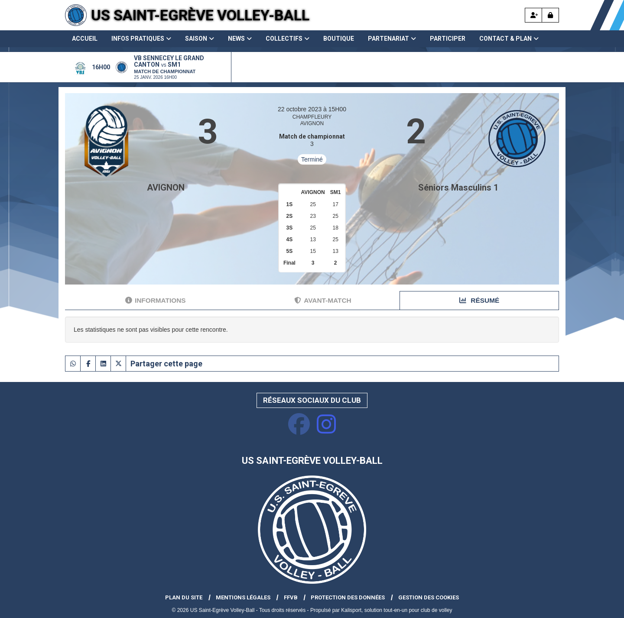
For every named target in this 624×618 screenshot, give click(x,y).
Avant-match (322, 300)
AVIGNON (166, 187)
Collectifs (287, 38)
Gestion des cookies (428, 597)
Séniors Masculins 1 (458, 187)
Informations (155, 300)
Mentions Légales (243, 597)
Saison (199, 38)
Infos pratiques (141, 38)
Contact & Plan (509, 38)
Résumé (479, 300)
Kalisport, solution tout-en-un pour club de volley (396, 610)
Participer (447, 38)
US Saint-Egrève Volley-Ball (200, 15)
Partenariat (392, 38)
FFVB (291, 597)
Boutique (338, 38)
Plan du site (183, 597)
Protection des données (348, 597)
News (240, 38)
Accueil (85, 38)
